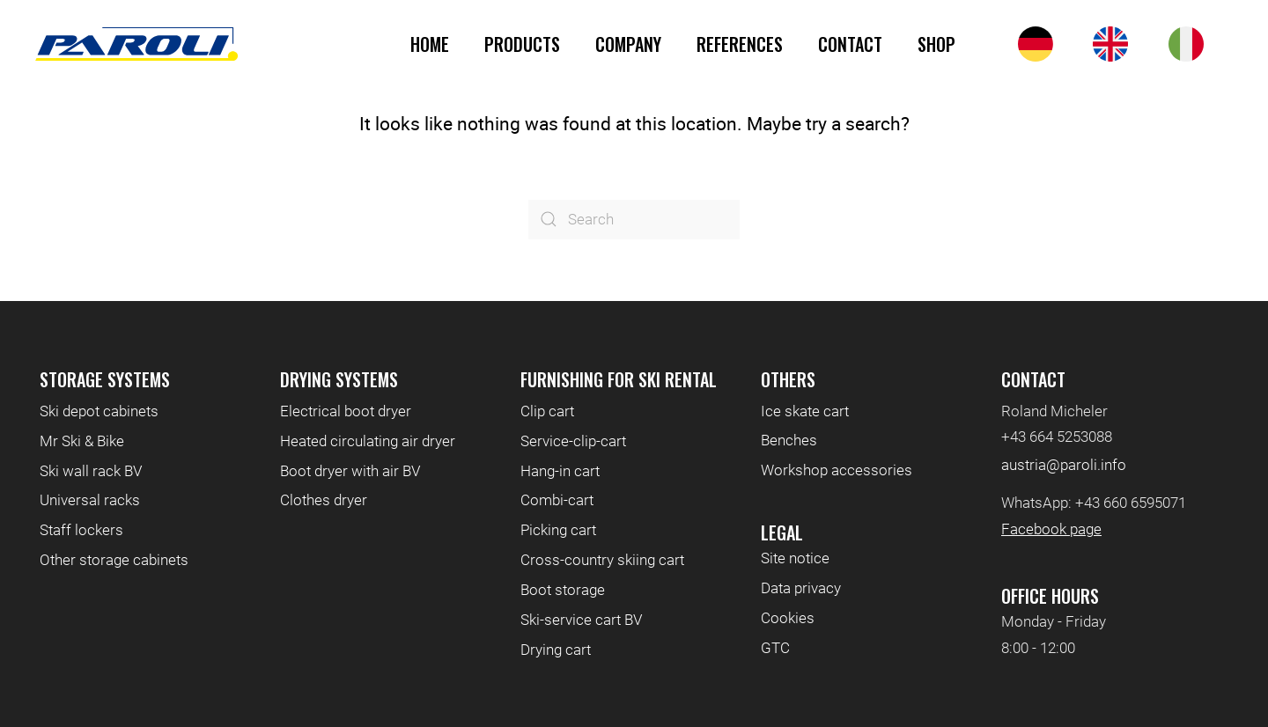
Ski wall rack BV (91, 471)
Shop (936, 44)
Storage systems (105, 379)
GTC (775, 648)
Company (628, 44)
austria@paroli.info (1063, 465)
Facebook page (1051, 529)
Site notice (795, 558)
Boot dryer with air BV (350, 471)
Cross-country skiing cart (602, 560)
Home (429, 44)
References (740, 44)
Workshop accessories (836, 470)
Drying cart (555, 649)
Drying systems (339, 379)
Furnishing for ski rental (618, 379)
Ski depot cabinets (99, 411)
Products (522, 44)
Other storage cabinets (114, 560)
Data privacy (801, 588)
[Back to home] (136, 44)
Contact (850, 44)
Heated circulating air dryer (367, 441)
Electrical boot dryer (345, 411)
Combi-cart (556, 500)
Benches (789, 440)
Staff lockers (81, 530)
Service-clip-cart (573, 441)
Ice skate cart (805, 411)
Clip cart (547, 411)
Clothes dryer (323, 500)
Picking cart (558, 530)
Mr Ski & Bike (82, 441)
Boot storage (562, 589)
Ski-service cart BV (581, 619)
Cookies (788, 618)
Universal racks (90, 500)
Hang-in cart (560, 471)
